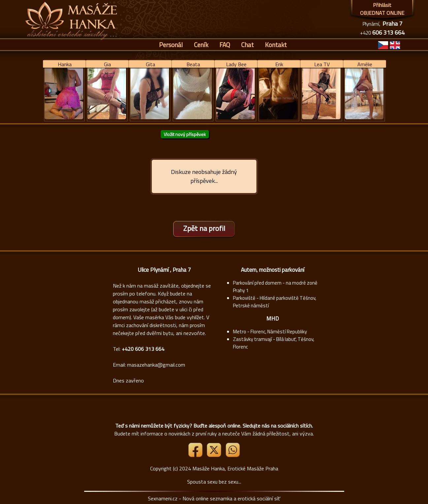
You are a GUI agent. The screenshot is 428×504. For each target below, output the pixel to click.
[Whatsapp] (232, 455)
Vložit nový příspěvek (185, 134)
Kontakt (276, 44)
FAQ (224, 44)
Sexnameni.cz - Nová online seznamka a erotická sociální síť (214, 498)
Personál (171, 44)
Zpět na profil (204, 228)
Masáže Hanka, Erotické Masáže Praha (235, 468)
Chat (247, 44)
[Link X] (214, 455)
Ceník (201, 44)
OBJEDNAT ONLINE (382, 13)
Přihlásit (382, 5)
